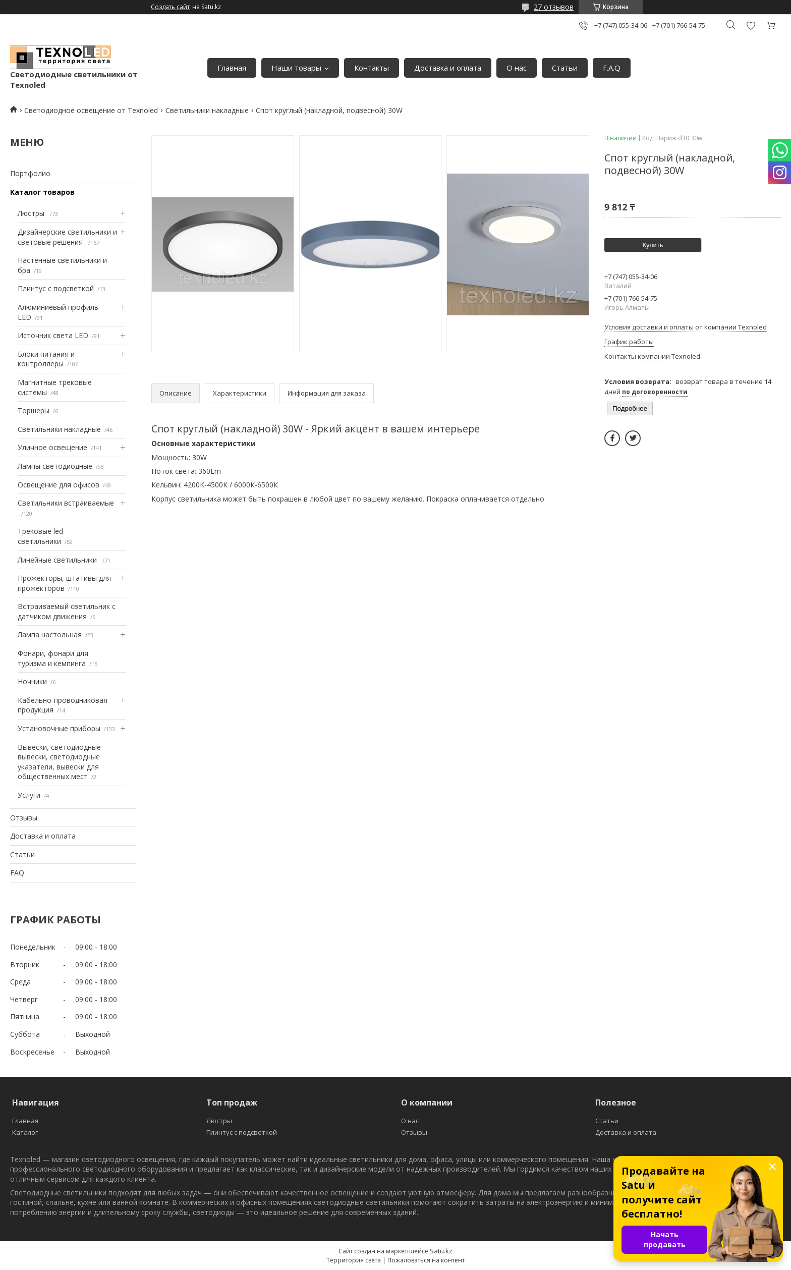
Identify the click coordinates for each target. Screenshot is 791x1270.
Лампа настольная (50, 634)
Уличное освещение (52, 447)
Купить (652, 245)
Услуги (29, 795)
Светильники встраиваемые (66, 503)
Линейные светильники (58, 560)
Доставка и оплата (447, 68)
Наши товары (296, 68)
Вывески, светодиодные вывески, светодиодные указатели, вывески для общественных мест (59, 762)
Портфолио (30, 173)
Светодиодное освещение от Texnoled (91, 110)
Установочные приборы (59, 728)
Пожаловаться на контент (426, 1260)
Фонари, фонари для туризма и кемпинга (53, 658)
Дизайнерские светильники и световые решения (67, 237)
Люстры (32, 213)
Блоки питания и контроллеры (46, 359)
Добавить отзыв (751, 25)
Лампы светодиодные (55, 466)
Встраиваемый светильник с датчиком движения (67, 611)
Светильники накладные (207, 110)
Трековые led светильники (40, 536)
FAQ (17, 872)
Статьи (565, 68)
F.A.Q (611, 68)
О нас (516, 68)
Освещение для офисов (58, 484)
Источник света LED (53, 335)
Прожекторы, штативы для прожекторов (64, 583)
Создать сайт (170, 7)
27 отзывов (554, 7)
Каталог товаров (42, 192)
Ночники (32, 681)
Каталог (25, 1132)
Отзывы (23, 817)
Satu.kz (441, 1250)
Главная (231, 68)
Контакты (371, 68)
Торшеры (33, 410)
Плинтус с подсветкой (56, 288)
